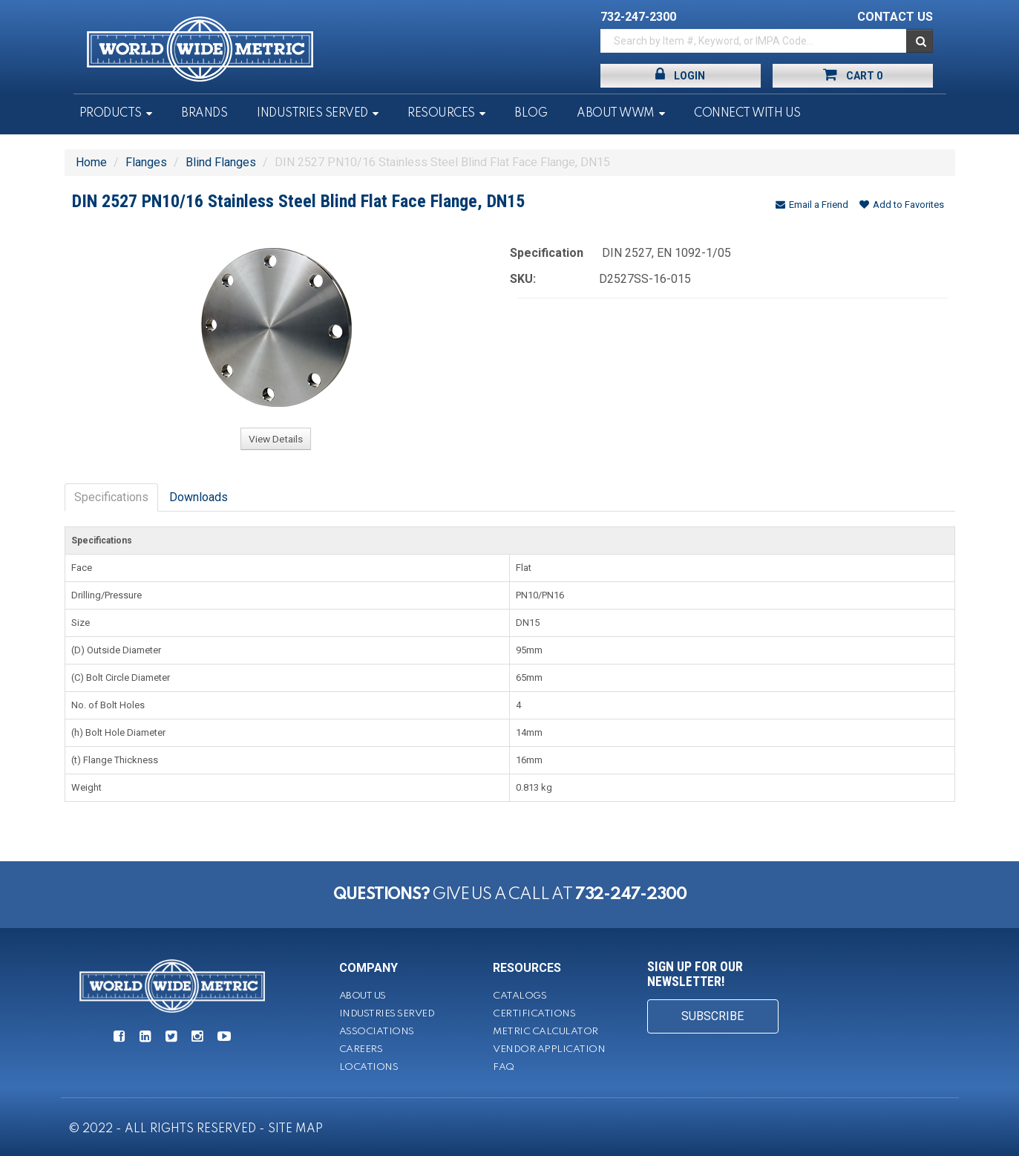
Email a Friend (812, 204)
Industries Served (312, 114)
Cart (852, 74)
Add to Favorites (901, 204)
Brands (204, 114)
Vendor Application (549, 1049)
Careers (361, 1049)
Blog (530, 114)
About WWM (616, 114)
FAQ (503, 1067)
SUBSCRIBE (712, 1016)
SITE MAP (295, 1129)
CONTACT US (895, 17)
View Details (276, 439)
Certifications (534, 1014)
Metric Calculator (545, 1031)
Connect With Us (747, 114)
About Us (362, 996)
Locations (369, 1067)
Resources (441, 114)
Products (110, 114)
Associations (376, 1031)
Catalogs (519, 996)
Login (680, 74)
